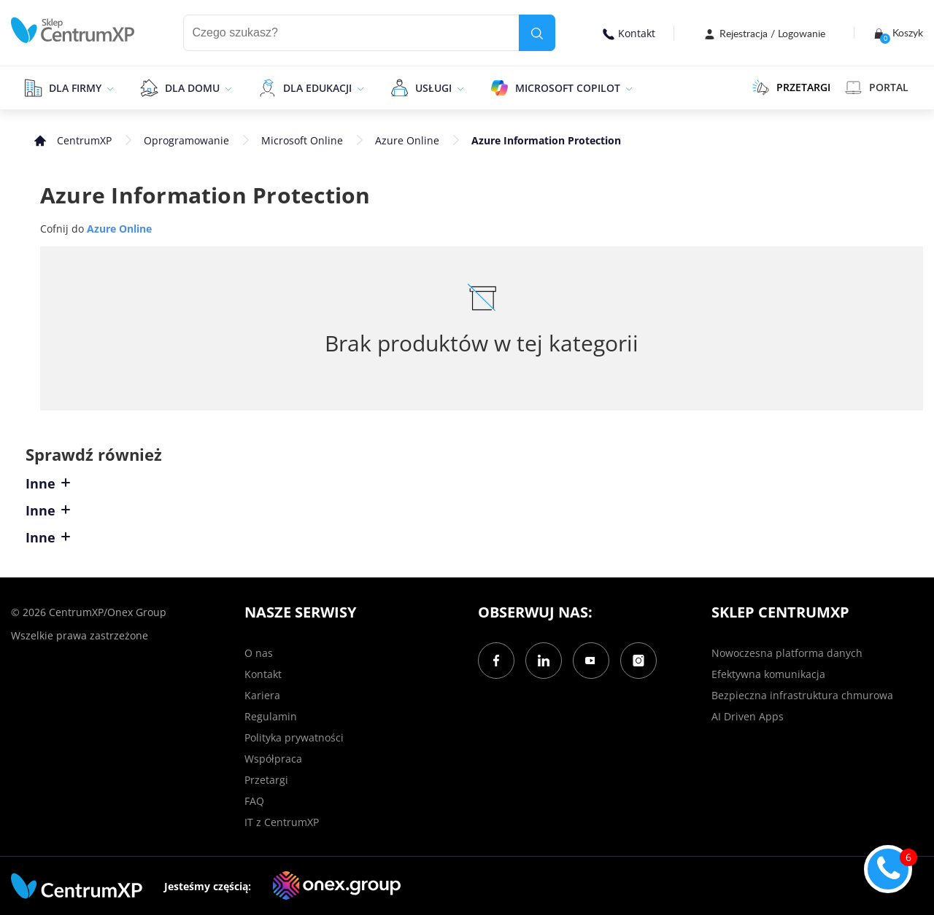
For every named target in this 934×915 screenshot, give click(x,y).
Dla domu (192, 88)
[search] (537, 33)
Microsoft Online (302, 140)
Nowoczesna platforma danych (786, 653)
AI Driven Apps (747, 716)
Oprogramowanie (186, 140)
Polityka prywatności (294, 737)
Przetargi (266, 780)
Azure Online (407, 140)
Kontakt (629, 33)
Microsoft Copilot (567, 88)
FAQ (254, 801)
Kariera (262, 695)
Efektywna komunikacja (768, 674)
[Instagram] (638, 660)
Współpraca (273, 759)
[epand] (108, 87)
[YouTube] (591, 660)
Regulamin (270, 716)
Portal (876, 87)
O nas (258, 653)
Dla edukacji (317, 88)
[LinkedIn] (543, 660)
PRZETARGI (791, 87)
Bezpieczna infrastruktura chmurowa (802, 695)
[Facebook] (496, 660)
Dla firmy (75, 88)
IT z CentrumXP (281, 822)
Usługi (433, 88)
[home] (73, 30)
